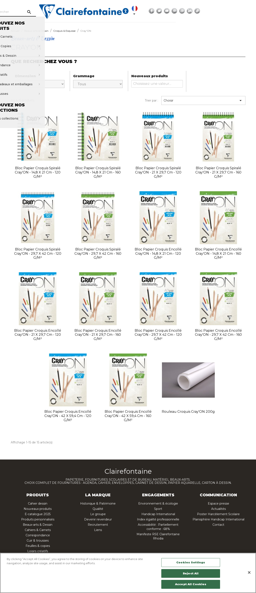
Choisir (203, 100)
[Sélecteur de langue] (190, 11)
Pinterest (228, 11)
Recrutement (98, 525)
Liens (98, 530)
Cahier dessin (37, 503)
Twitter (213, 11)
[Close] (249, 572)
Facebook (206, 11)
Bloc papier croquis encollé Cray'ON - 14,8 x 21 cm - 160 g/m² (218, 253)
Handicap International (158, 514)
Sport (158, 509)
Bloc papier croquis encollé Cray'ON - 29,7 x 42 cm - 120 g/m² (158, 335)
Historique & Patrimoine (98, 503)
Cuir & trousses (38, 540)
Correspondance (38, 535)
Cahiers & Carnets (38, 530)
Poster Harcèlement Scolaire (218, 514)
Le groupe (98, 514)
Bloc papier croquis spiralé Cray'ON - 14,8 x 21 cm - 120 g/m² (37, 172)
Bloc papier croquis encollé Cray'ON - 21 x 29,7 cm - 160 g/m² (97, 335)
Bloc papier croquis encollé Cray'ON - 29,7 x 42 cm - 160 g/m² (218, 335)
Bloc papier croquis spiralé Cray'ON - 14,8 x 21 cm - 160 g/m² (98, 172)
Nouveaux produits (38, 509)
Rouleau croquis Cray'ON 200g (188, 412)
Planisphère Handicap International (218, 519)
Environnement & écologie (158, 503)
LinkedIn (244, 11)
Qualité (98, 509)
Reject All (191, 573)
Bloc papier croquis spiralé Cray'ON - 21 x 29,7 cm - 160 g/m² (218, 172)
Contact (218, 525)
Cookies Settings (190, 562)
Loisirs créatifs (37, 551)
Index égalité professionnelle (158, 519)
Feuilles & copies (38, 546)
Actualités (218, 509)
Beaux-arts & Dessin (37, 525)
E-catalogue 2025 (38, 514)
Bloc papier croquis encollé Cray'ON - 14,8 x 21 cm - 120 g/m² (158, 253)
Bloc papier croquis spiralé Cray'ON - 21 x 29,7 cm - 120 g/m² (158, 172)
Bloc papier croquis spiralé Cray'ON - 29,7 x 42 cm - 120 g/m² (37, 253)
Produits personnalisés (37, 519)
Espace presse (218, 503)
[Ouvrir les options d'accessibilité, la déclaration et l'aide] (180, 11)
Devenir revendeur (98, 519)
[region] (128, 573)
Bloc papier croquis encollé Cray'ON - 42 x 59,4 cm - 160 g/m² (128, 416)
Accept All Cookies (190, 584)
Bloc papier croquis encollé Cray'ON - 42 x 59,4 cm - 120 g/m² (67, 416)
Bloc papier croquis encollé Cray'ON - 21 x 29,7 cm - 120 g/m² (37, 335)
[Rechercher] (43, 12)
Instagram (236, 11)
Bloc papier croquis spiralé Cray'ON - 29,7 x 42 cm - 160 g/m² (97, 253)
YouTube (221, 11)
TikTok (251, 11)
